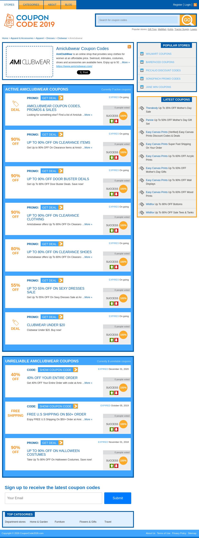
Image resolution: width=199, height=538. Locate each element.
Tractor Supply (182, 29)
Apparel (40, 38)
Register (177, 4)
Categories (31, 4)
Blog (68, 4)
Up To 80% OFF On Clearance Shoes (59, 252)
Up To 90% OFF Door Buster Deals (58, 179)
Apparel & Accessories (22, 38)
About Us (150, 533)
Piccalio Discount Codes (163, 70)
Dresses (50, 38)
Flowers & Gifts (88, 521)
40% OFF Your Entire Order (52, 378)
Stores (9, 4)
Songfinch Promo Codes (163, 78)
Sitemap (192, 533)
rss (129, 46)
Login (188, 4)
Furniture (60, 521)
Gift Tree (152, 29)
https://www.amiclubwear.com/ (74, 66)
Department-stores (15, 521)
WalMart (162, 29)
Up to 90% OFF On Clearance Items (58, 142)
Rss (196, 4)
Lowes (193, 29)
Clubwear (62, 38)
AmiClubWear (64, 54)
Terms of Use (163, 533)
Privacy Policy (179, 533)
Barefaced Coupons (160, 62)
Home (5, 38)
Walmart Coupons (158, 53)
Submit (118, 498)
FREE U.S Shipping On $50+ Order (56, 414)
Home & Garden (39, 521)
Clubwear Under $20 (46, 325)
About (52, 4)
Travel (107, 521)
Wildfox (164, 204)
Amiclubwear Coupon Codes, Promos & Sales (54, 108)
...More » (125, 62)
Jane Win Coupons (158, 87)
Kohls (170, 29)
